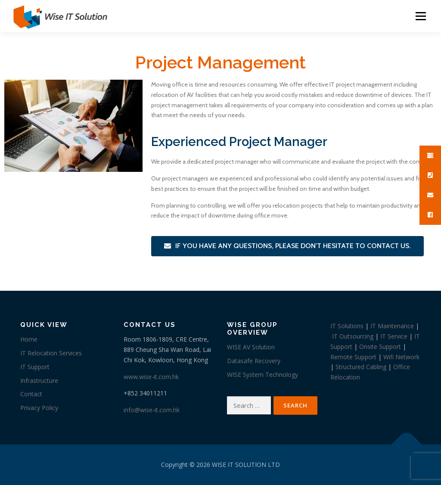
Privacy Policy (39, 408)
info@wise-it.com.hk (152, 410)
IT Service (393, 336)
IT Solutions (346, 326)
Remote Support (353, 357)
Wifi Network (401, 357)
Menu (420, 16)
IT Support (35, 367)
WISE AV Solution (251, 347)
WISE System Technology (262, 374)
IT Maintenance (392, 326)
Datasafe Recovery (253, 361)
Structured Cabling (360, 367)
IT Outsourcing (352, 336)
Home (28, 339)
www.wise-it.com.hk (151, 377)
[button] (287, 246)
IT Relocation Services (51, 353)
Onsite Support (380, 346)
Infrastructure (39, 380)
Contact (31, 394)
